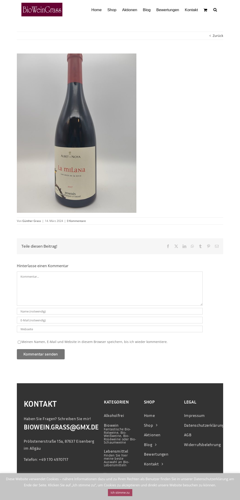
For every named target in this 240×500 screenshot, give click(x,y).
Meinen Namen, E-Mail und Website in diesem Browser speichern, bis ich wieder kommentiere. (94, 342)
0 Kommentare (76, 221)
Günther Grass (31, 221)
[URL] (110, 329)
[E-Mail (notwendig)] (110, 320)
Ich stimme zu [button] (120, 492)
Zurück (218, 35)
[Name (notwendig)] (110, 311)
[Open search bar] (215, 9)
